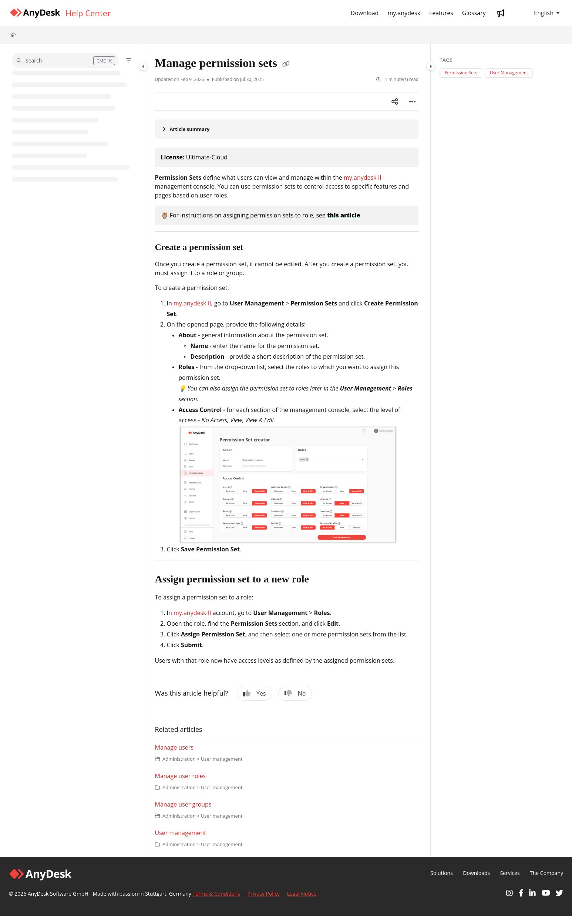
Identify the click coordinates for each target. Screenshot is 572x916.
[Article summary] (287, 129)
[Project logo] (35, 13)
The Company (546, 872)
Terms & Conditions (216, 893)
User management (180, 833)
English (538, 13)
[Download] (365, 13)
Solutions (441, 872)
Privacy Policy (264, 893)
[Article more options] (412, 101)
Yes (254, 693)
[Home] (13, 34)
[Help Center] (88, 13)
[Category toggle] (143, 66)
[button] (65, 60)
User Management (509, 73)
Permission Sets (460, 73)
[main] (287, 450)
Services (510, 872)
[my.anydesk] (403, 13)
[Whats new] (501, 13)
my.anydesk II (362, 177)
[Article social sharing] (395, 101)
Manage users (174, 747)
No (295, 693)
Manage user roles (180, 776)
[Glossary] (474, 13)
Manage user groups (183, 804)
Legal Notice (302, 893)
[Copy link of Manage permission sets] (286, 64)
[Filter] (128, 60)
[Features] (441, 13)
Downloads (476, 872)
